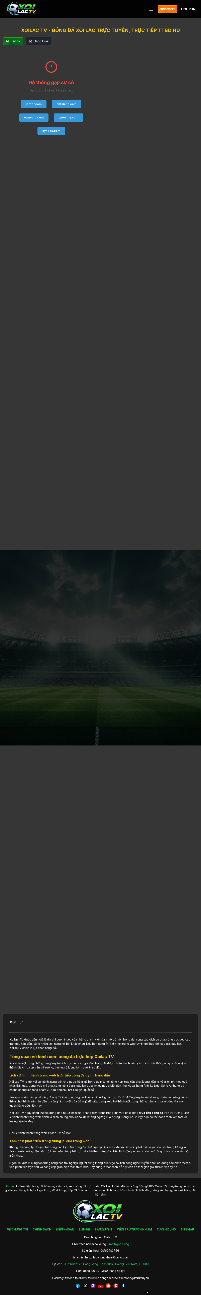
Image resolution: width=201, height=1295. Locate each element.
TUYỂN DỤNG (166, 1229)
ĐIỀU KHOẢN (65, 1229)
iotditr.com (34, 104)
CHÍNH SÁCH (42, 1229)
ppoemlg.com (68, 117)
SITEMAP (187, 1229)
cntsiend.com (67, 104)
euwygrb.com (34, 117)
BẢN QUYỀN (103, 1229)
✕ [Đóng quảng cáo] (147, 1292)
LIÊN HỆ (84, 1229)
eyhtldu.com (51, 130)
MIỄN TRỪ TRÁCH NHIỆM (134, 1229)
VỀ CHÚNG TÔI (17, 1229)
